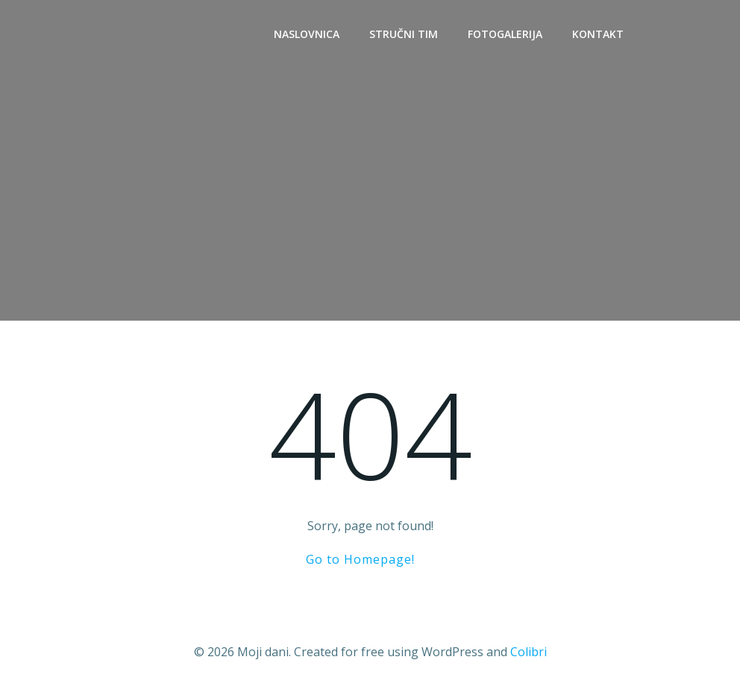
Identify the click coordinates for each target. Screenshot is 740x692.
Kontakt (598, 34)
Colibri (528, 652)
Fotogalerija (505, 34)
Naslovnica (306, 34)
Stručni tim (403, 34)
